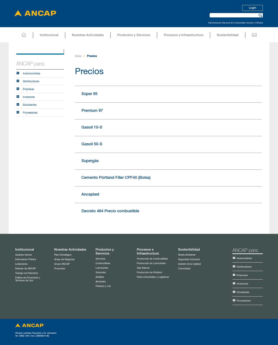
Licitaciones (21, 264)
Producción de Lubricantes (151, 263)
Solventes (101, 272)
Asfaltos (100, 277)
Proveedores (30, 113)
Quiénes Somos (23, 255)
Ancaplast (90, 194)
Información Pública (25, 259)
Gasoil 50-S (91, 144)
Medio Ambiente (186, 255)
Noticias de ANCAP (25, 268)
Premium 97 (92, 111)
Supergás (90, 161)
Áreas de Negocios (64, 259)
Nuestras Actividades (88, 35)
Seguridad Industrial (189, 259)
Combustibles (103, 263)
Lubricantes (102, 268)
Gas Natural (143, 268)
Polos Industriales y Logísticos (153, 277)
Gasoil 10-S (91, 127)
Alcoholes (101, 281)
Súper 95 (89, 94)
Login (252, 8)
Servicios (100, 259)
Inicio (78, 56)
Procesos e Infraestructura (183, 35)
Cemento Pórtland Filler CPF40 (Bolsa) (116, 178)
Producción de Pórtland (149, 272)
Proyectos (59, 268)
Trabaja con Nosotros (26, 273)
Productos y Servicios (133, 35)
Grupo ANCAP (62, 264)
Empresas (28, 89)
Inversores (29, 97)
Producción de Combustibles (152, 259)
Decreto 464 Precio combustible (110, 211)
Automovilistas (31, 73)
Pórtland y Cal (103, 286)
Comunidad (184, 268)
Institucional (49, 35)
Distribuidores (31, 81)
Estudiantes (29, 105)
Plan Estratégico (62, 255)
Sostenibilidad (227, 35)
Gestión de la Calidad (189, 264)
